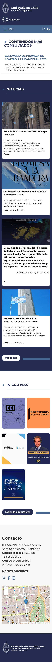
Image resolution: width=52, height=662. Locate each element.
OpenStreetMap (40, 623)
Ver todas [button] (11, 357)
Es (48, 29)
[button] (26, 602)
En (44, 29)
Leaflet (32, 623)
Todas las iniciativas (18, 512)
